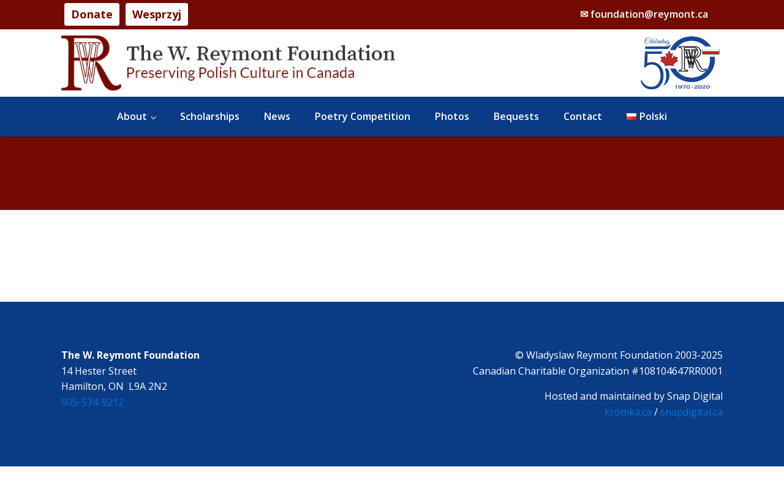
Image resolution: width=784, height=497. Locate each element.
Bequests (516, 116)
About (132, 116)
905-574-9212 (92, 402)
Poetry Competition (362, 116)
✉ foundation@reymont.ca (644, 14)
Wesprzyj (156, 14)
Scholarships (209, 116)
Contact (583, 116)
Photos (452, 116)
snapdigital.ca (691, 412)
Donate (92, 14)
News (277, 116)
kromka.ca (628, 412)
